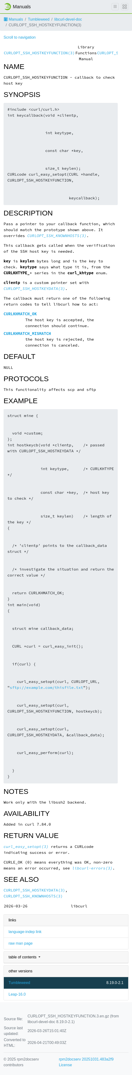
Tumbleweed (38, 19)
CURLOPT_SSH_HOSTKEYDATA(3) (34, 288)
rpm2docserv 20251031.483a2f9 (86, 1059)
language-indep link (25, 932)
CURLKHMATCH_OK (20, 313)
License (65, 1065)
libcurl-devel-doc (68, 19)
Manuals (13, 19)
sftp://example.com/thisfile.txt (46, 687)
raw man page (21, 943)
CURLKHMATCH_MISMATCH (27, 333)
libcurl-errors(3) (92, 868)
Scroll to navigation (20, 37)
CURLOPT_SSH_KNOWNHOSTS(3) (56, 235)
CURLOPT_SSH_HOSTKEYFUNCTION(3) (39, 52)
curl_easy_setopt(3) (26, 846)
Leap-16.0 (17, 994)
